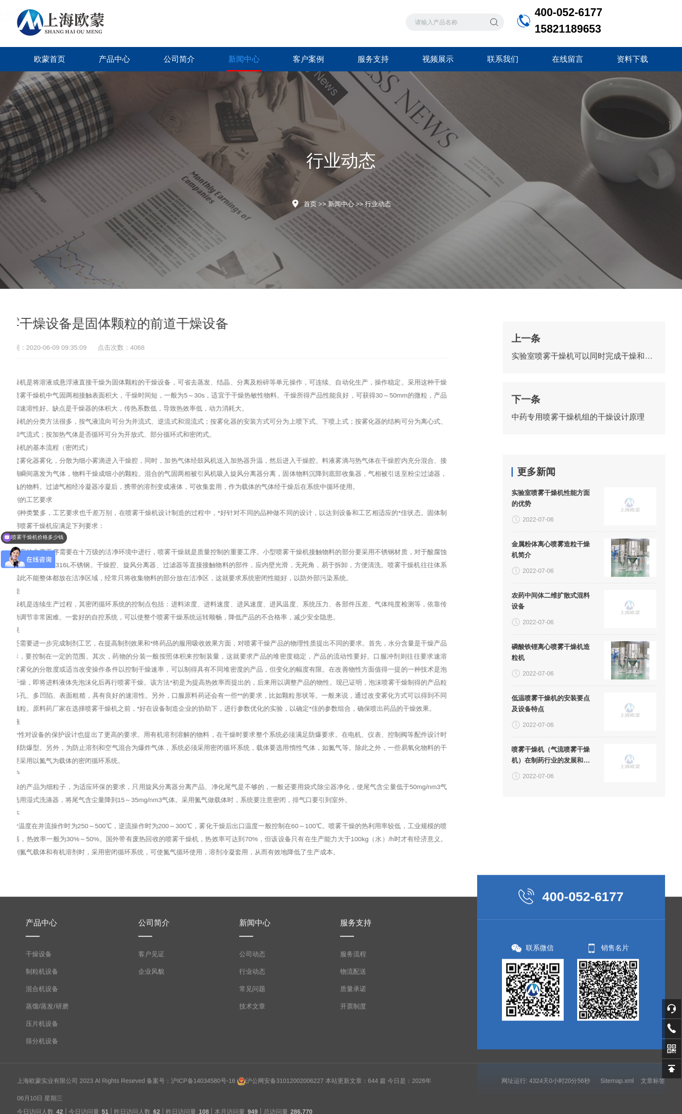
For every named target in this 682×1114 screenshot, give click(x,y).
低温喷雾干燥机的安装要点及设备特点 (551, 765)
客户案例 (308, 59)
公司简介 (179, 59)
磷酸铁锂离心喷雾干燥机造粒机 (551, 714)
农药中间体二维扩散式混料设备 (551, 662)
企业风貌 (151, 1013)
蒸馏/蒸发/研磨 (47, 1047)
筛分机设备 (42, 1082)
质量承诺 (353, 1030)
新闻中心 (244, 63)
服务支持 (373, 59)
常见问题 (252, 1030)
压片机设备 (42, 1065)
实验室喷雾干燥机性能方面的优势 (551, 560)
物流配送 (353, 1013)
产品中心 (114, 59)
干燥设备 (39, 995)
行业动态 (378, 203)
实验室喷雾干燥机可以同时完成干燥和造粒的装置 (584, 378)
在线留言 (567, 59)
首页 (310, 203)
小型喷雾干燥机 (204, 551)
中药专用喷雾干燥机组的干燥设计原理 (578, 439)
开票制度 (353, 1047)
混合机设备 (42, 1030)
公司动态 (252, 995)
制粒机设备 (42, 1013)
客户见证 (151, 995)
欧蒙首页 (49, 59)
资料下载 (632, 59)
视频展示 (438, 59)
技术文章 (252, 1047)
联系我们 (502, 59)
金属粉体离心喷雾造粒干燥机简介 (551, 611)
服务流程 (353, 995)
